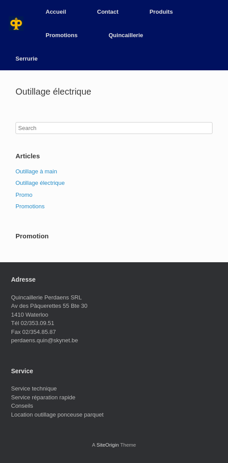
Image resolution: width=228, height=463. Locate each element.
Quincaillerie (125, 35)
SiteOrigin (108, 445)
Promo (23, 194)
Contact (107, 11)
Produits (161, 11)
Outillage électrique (40, 183)
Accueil (56, 11)
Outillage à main (36, 171)
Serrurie (26, 58)
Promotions (61, 35)
